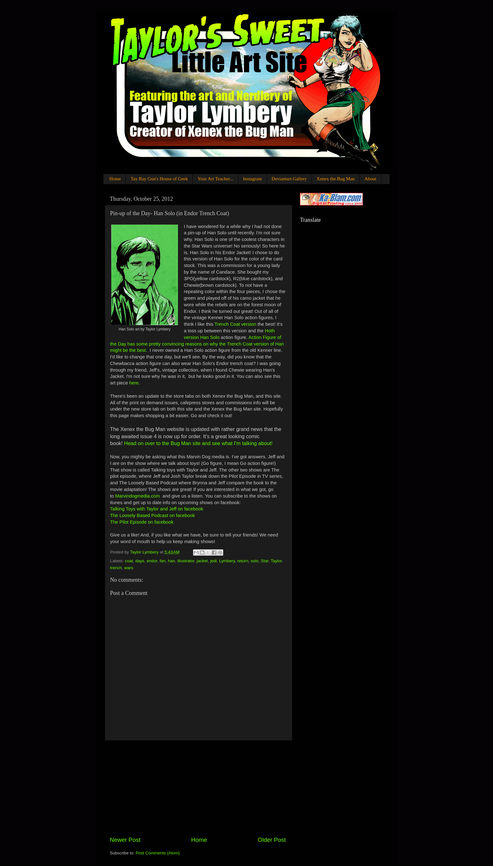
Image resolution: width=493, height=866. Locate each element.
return (242, 560)
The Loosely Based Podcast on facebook (152, 515)
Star (265, 560)
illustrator (185, 560)
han (171, 560)
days (139, 560)
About (370, 178)
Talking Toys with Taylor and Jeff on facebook (156, 508)
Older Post (272, 839)
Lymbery (227, 560)
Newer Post (125, 839)
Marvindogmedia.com (137, 495)
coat (129, 560)
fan (163, 560)
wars (128, 567)
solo (255, 560)
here (134, 382)
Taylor (276, 560)
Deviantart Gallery (289, 178)
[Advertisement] (198, 788)
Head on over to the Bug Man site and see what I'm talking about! (198, 443)
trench (116, 567)
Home (115, 178)
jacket (202, 560)
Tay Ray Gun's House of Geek (159, 178)
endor (152, 560)
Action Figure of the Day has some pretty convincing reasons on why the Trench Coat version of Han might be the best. (197, 344)
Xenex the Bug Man (336, 178)
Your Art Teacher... (215, 178)
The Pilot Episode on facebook (141, 522)
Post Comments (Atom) (158, 853)
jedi (213, 560)
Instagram (252, 178)
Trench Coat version (235, 324)
